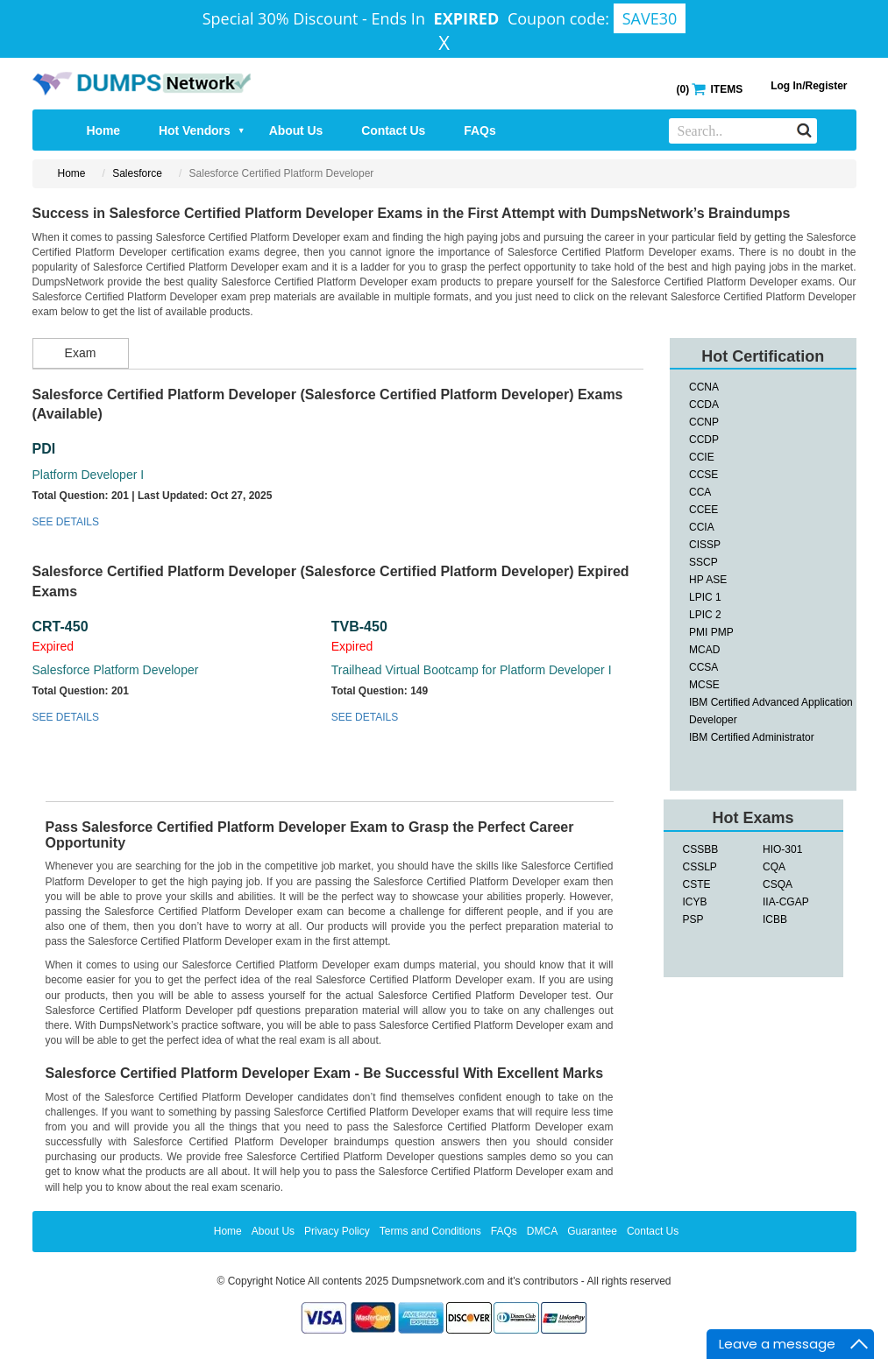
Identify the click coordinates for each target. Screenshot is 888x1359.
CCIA (701, 527)
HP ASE (708, 580)
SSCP (703, 562)
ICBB (775, 919)
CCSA (703, 667)
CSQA (777, 884)
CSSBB (701, 849)
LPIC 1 (705, 597)
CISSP (705, 545)
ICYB (695, 902)
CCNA (704, 387)
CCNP (704, 422)
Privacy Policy (337, 1231)
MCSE (704, 685)
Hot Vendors (202, 130)
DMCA (542, 1231)
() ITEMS (709, 88)
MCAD (704, 650)
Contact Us (393, 130)
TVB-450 (359, 626)
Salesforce (137, 173)
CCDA (704, 404)
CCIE (701, 457)
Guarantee (592, 1231)
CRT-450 (60, 626)
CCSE (703, 474)
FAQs (479, 130)
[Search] (804, 129)
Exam (80, 353)
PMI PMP (711, 632)
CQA (774, 867)
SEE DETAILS (65, 522)
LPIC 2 (705, 615)
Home (104, 130)
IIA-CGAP (786, 902)
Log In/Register (809, 86)
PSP (693, 919)
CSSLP (700, 867)
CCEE (703, 509)
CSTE (697, 884)
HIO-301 (782, 849)
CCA (700, 492)
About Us (296, 130)
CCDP (704, 439)
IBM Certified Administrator (751, 737)
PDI (44, 448)
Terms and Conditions (430, 1231)
